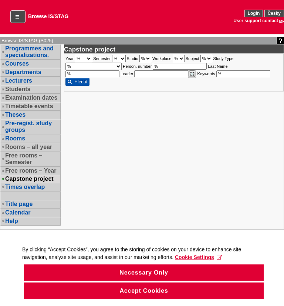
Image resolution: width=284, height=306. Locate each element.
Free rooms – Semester (23, 158)
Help (11, 221)
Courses (17, 63)
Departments (23, 72)
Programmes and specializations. (29, 51)
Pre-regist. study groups (28, 126)
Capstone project (29, 179)
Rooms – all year (28, 147)
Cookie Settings (198, 265)
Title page (19, 204)
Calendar (17, 212)
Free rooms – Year (30, 170)
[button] (18, 16)
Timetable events (29, 106)
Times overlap (25, 187)
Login (254, 13)
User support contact (255, 20)
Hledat (77, 81)
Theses (15, 115)
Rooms (15, 138)
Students (17, 89)
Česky (274, 13)
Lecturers (18, 80)
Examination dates (31, 97)
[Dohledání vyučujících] (192, 74)
